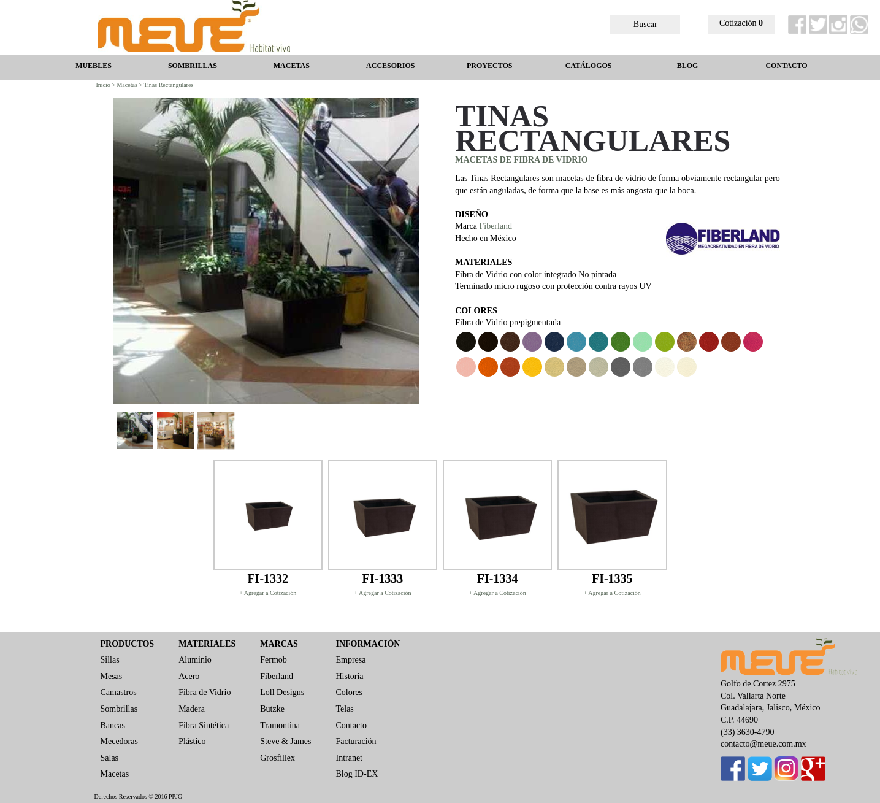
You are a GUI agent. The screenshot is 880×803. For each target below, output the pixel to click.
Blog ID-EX (356, 773)
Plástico (191, 741)
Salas (110, 758)
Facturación (355, 741)
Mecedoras (119, 741)
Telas (344, 708)
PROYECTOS (489, 65)
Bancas (113, 725)
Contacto (351, 725)
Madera (191, 708)
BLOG (688, 65)
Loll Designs (282, 692)
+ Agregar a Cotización (267, 593)
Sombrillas (119, 708)
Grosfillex (277, 758)
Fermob (273, 659)
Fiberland (495, 226)
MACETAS (292, 65)
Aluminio (195, 659)
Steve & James (285, 741)
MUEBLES (93, 65)
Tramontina (280, 725)
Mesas (112, 676)
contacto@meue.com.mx (763, 743)
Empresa (350, 659)
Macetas (115, 773)
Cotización (741, 23)
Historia (349, 676)
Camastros (119, 692)
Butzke (272, 708)
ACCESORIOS (390, 65)
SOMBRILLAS (192, 65)
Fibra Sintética (203, 725)
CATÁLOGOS (588, 65)
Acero (188, 676)
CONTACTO (786, 65)
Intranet (348, 758)
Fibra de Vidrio (204, 692)
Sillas (110, 659)
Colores (348, 692)
